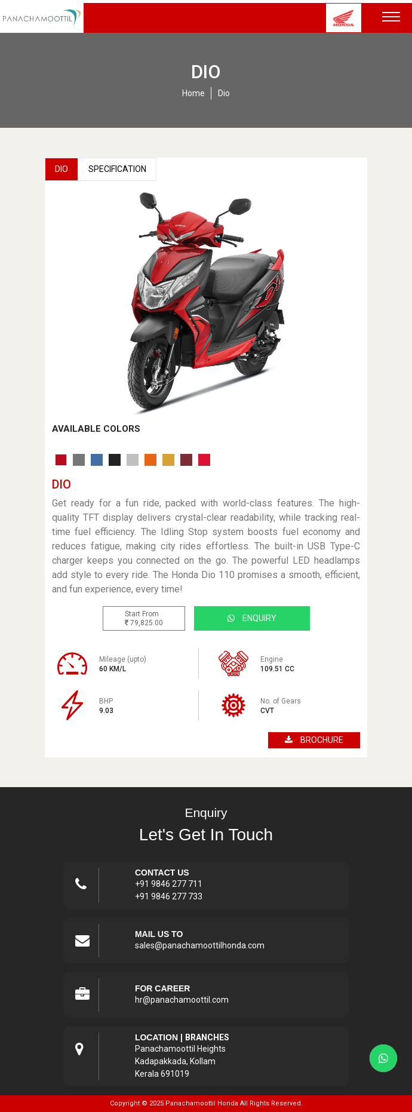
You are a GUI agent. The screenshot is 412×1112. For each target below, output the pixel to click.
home (193, 93)
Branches (207, 1037)
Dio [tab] (61, 169)
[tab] (61, 460)
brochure (314, 740)
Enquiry (251, 618)
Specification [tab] (117, 169)
